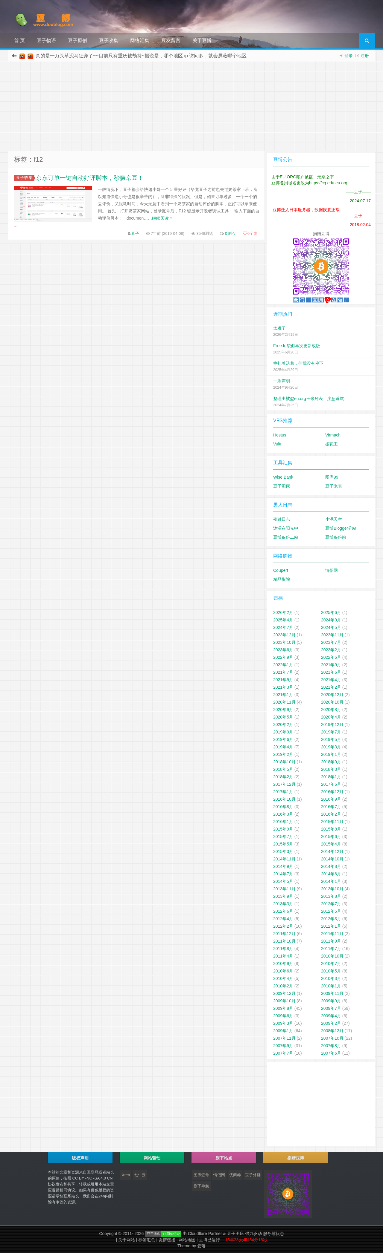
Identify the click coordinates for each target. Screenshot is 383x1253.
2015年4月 (331, 844)
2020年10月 (332, 702)
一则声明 (281, 381)
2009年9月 (331, 1000)
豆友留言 (170, 40)
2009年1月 (283, 1030)
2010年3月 (331, 978)
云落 (201, 1245)
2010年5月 (331, 971)
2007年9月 (283, 1045)
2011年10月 (284, 941)
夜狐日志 (281, 519)
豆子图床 (281, 486)
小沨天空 (333, 519)
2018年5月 (283, 769)
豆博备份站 (335, 537)
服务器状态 (273, 1233)
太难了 (279, 328)
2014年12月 (332, 851)
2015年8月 (331, 829)
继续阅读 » (162, 218)
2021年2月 (331, 687)
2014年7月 (283, 873)
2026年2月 (283, 612)
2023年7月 (331, 642)
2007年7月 (283, 1053)
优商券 (235, 1175)
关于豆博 (202, 40)
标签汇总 (146, 1239)
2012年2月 (283, 926)
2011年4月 (283, 956)
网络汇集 (139, 40)
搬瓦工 (331, 444)
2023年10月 (284, 642)
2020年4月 (331, 717)
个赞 (250, 233)
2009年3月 (283, 1023)
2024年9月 (331, 620)
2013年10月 (332, 888)
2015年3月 (283, 851)
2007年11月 (284, 1038)
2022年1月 (283, 664)
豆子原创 (77, 40)
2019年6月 (283, 739)
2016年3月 (283, 814)
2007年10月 (332, 1038)
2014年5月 (283, 881)
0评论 (230, 233)
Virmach (333, 435)
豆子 (135, 233)
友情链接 (167, 1239)
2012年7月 (331, 903)
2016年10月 (284, 799)
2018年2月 (283, 776)
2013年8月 (331, 896)
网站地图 (187, 1239)
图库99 (331, 477)
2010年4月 (283, 978)
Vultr (277, 444)
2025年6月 (331, 612)
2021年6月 (331, 672)
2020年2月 (283, 724)
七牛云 (140, 1175)
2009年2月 (331, 1023)
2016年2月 (331, 814)
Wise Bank (283, 477)
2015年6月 (331, 836)
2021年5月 (283, 679)
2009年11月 (332, 993)
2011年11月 (332, 933)
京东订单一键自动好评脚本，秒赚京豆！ (90, 177)
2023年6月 (283, 649)
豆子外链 (253, 1175)
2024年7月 (283, 627)
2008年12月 (332, 1030)
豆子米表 (333, 486)
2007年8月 (331, 1045)
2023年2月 (331, 649)
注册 (365, 55)
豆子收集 (108, 40)
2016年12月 (332, 791)
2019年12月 (332, 724)
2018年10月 (284, 761)
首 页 (19, 40)
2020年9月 (283, 709)
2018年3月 (331, 769)
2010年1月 (331, 986)
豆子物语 (46, 40)
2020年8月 (331, 709)
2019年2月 (283, 754)
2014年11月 (284, 859)
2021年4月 (331, 679)
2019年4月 (283, 747)
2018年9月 (331, 761)
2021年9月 (331, 664)
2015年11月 (332, 821)
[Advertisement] (191, 106)
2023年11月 (332, 634)
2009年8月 (283, 1008)
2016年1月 (283, 821)
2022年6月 (331, 657)
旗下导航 (201, 1186)
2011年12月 (284, 933)
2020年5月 (283, 717)
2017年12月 (284, 784)
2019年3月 (331, 747)
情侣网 (331, 570)
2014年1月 (331, 881)
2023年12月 (284, 634)
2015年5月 (283, 844)
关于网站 (126, 1239)
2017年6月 (331, 784)
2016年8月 (283, 806)
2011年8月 (283, 948)
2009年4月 (331, 1015)
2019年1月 (331, 754)
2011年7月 (331, 948)
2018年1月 (331, 776)
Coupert (280, 570)
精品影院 (281, 579)
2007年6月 (331, 1053)
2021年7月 (283, 672)
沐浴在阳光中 (285, 528)
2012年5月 (331, 911)
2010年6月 (283, 971)
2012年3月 (331, 918)
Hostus (279, 435)
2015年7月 (283, 836)
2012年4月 (283, 918)
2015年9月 (283, 829)
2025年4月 (283, 620)
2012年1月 (331, 926)
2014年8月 (331, 866)
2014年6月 (331, 873)
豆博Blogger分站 (340, 528)
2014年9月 (283, 866)
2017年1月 (283, 791)
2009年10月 (284, 1000)
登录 (348, 55)
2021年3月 (283, 687)
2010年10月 (332, 956)
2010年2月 (283, 986)
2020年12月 (332, 694)
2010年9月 (283, 963)
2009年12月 (284, 993)
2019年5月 (331, 739)
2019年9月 (283, 732)
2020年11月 (284, 702)
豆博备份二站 (285, 537)
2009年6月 (283, 1015)
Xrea (126, 1175)
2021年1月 (283, 694)
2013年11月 (284, 888)
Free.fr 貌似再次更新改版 (296, 345)
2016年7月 (331, 806)
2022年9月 (283, 657)
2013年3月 (283, 903)
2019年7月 (331, 732)
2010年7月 (331, 963)
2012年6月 (283, 911)
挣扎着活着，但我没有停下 (298, 363)
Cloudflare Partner (205, 1233)
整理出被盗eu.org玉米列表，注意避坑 (308, 398)
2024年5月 (331, 627)
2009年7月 (331, 1008)
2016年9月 (331, 799)
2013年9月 (283, 896)
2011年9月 (331, 941)
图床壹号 (201, 1175)
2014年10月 (332, 859)
